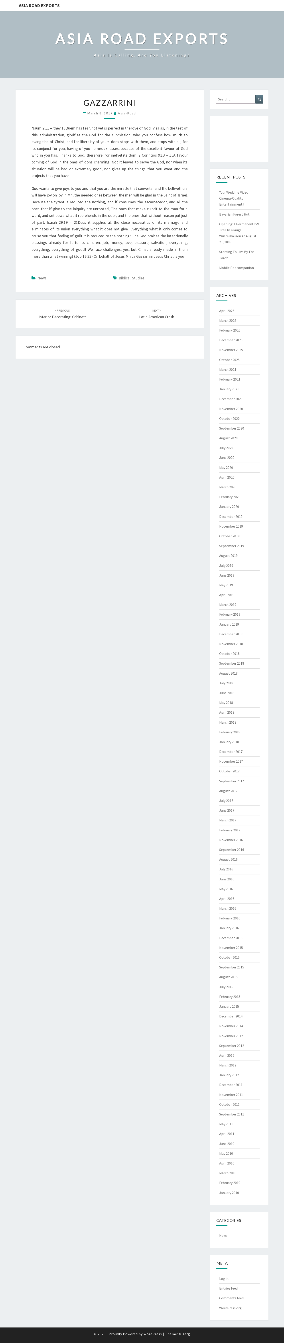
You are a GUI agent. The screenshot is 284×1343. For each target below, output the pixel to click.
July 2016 (226, 869)
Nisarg (184, 1334)
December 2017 (231, 751)
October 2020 (229, 418)
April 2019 (226, 595)
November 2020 (231, 408)
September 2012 (231, 1045)
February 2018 (229, 732)
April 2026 (226, 310)
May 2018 (226, 702)
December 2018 (231, 634)
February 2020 (229, 497)
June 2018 (226, 693)
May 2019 (226, 585)
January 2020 (229, 506)
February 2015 (229, 996)
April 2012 (226, 1055)
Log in (224, 1278)
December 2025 (231, 340)
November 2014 (231, 1026)
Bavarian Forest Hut (234, 214)
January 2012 (229, 1075)
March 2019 (227, 604)
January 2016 (229, 928)
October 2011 (229, 1104)
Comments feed (231, 1298)
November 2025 (231, 350)
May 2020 (226, 467)
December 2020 (231, 399)
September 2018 (231, 663)
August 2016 (228, 859)
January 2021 (229, 389)
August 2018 (228, 673)
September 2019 (231, 546)
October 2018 (229, 653)
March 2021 (227, 369)
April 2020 (226, 477)
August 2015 (228, 977)
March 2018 (227, 722)
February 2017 (229, 830)
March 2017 (227, 820)
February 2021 (229, 379)
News (42, 278)
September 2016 (231, 849)
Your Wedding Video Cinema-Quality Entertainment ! (233, 198)
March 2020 (227, 487)
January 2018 (229, 742)
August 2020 (228, 438)
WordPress (153, 1334)
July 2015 (226, 987)
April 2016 (226, 898)
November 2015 (231, 947)
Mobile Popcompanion (236, 267)
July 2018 (226, 683)
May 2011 (226, 1124)
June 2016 (226, 879)
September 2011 (231, 1114)
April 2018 (226, 712)
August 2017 (228, 791)
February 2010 (229, 1182)
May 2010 (226, 1153)
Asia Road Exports (39, 5)
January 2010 (229, 1192)
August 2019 (228, 555)
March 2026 (227, 320)
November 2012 (231, 1036)
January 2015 (229, 1006)
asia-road (127, 113)
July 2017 (226, 800)
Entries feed (228, 1288)
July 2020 (226, 448)
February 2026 (229, 330)
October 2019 (229, 536)
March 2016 (227, 908)
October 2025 (229, 359)
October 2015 (229, 957)
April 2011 (226, 1133)
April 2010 (226, 1163)
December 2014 (231, 1016)
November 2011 (231, 1094)
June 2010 (226, 1143)
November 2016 (231, 840)
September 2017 (231, 781)
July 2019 (226, 565)
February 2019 (229, 614)
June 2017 (226, 810)
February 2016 (229, 918)
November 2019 (231, 526)
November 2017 (231, 761)
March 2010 (227, 1173)
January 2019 (229, 624)
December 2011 (231, 1084)
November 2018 (231, 644)
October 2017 (229, 771)
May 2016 (226, 889)
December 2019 (231, 516)
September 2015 (231, 967)
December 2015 (231, 938)
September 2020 (231, 428)
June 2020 (226, 457)
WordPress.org (230, 1308)
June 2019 (226, 575)
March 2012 (227, 1065)
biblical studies (131, 278)
